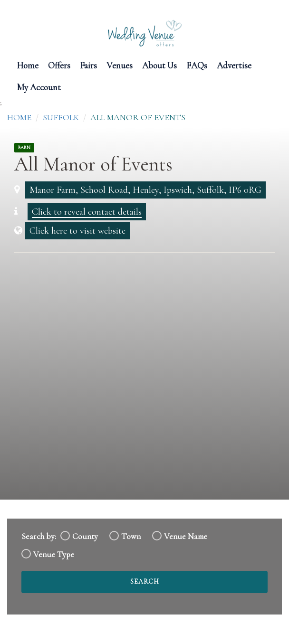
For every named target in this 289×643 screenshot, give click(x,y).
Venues (119, 65)
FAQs (196, 65)
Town (131, 536)
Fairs (88, 65)
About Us (159, 65)
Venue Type (53, 554)
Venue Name (185, 536)
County (85, 536)
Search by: (38, 536)
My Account (39, 87)
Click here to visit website (77, 230)
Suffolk (61, 117)
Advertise (234, 65)
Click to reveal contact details (87, 211)
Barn (24, 148)
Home (28, 65)
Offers (59, 65)
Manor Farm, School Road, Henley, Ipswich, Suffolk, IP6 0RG (145, 190)
